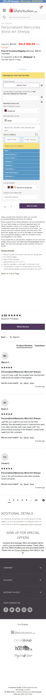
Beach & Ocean (11, 154)
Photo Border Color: (11, 106)
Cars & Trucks (10, 158)
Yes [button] (21, 383)
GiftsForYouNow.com (24, 692)
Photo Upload (8, 81)
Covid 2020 (10, 169)
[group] (23, 315)
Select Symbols (9, 134)
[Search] (18, 337)
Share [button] (32, 383)
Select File (21, 85)
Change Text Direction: (12, 193)
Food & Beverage (12, 172)
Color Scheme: (9, 183)
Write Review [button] (23, 326)
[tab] (24, 346)
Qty (5, 207)
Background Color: (11, 116)
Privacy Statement (22, 550)
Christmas (9, 162)
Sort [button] (4, 337)
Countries (9, 165)
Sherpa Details (7, 251)
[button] (9, 500)
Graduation (9, 176)
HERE (36, 550)
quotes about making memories (30, 524)
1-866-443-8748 (26, 694)
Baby (7, 151)
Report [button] (26, 383)
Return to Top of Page (10, 273)
